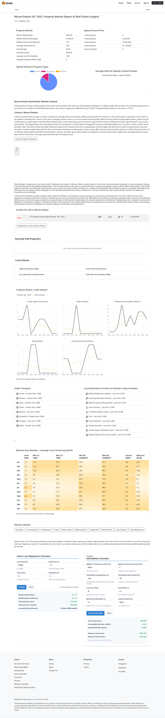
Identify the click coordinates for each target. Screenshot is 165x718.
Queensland (19, 670)
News (129, 3)
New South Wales (21, 667)
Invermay (19, 530)
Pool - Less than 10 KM (96, 416)
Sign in (146, 3)
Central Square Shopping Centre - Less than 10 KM (107, 430)
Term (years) (32, 576)
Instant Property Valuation (26, 139)
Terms (86, 667)
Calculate (22, 587)
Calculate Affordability (95, 613)
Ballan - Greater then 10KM (28, 425)
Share (148, 10)
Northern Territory (21, 664)
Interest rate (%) (64, 565)
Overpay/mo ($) (64, 576)
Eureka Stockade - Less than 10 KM (101, 425)
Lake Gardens (121, 530)
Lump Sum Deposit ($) (133, 602)
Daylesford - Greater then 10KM (30, 416)
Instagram (122, 664)
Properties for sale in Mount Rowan (31, 226)
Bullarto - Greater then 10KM (29, 398)
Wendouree (46, 530)
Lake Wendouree (137, 530)
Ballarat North (80, 530)
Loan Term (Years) (101, 591)
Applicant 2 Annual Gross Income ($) (133, 567)
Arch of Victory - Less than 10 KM (100, 407)
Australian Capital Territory (24, 687)
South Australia (20, 674)
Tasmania (18, 677)
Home (121, 3)
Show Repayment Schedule (69, 587)
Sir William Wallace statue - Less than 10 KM (104, 412)
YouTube (121, 671)
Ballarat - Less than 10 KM (28, 412)
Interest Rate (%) (133, 591)
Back (17, 10)
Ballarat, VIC (25, 21)
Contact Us (53, 670)
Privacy (86, 664)
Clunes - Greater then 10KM (28, 393)
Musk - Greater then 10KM (28, 403)
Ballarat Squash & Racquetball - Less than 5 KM (106, 403)
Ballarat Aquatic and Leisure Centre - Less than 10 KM (108, 434)
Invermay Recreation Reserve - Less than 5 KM (105, 398)
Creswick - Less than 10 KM (28, 421)
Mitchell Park (107, 530)
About (51, 664)
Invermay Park (32, 530)
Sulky (57, 530)
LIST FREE (157, 3)
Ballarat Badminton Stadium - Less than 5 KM (105, 393)
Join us (137, 3)
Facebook (122, 667)
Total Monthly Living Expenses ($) (101, 579)
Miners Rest (67, 530)
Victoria (17, 680)
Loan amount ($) (32, 565)
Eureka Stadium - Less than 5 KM (100, 421)
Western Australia (21, 684)
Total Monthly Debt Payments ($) (133, 578)
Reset (31, 587)
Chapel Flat (94, 530)
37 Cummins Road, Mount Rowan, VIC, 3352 (47, 217)
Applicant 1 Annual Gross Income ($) (101, 567)
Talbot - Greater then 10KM (28, 407)
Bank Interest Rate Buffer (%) (101, 602)
